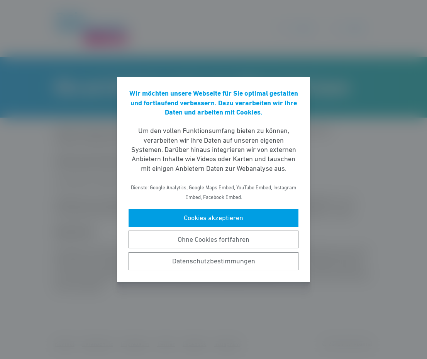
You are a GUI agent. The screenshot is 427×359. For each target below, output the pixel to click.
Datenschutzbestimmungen (213, 261)
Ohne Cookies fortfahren (213, 239)
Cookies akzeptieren (213, 218)
